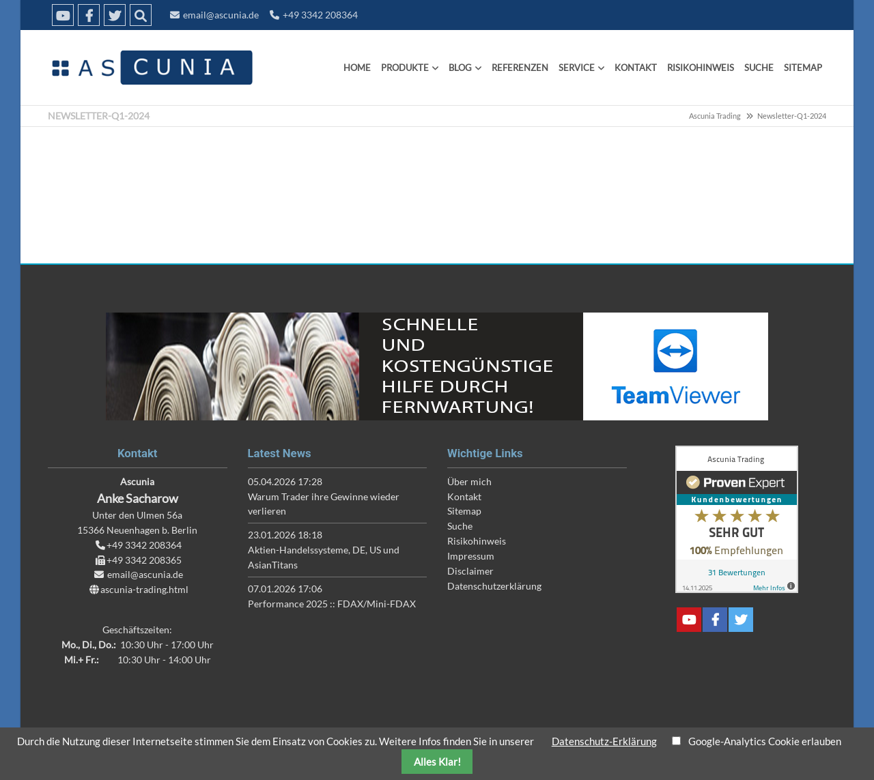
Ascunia (150, 67)
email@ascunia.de (221, 14)
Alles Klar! (437, 761)
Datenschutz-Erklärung (604, 741)
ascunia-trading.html (144, 589)
